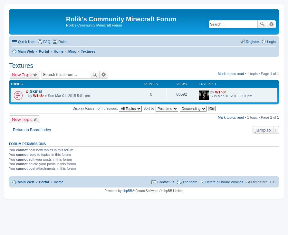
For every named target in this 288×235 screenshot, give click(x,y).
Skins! (36, 91)
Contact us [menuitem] (165, 182)
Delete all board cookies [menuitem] (224, 182)
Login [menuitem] (271, 42)
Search (262, 24)
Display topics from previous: (107, 108)
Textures (21, 65)
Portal (44, 51)
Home (59, 182)
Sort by (160, 108)
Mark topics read (231, 74)
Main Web (26, 182)
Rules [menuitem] (62, 42)
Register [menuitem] (252, 42)
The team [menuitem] (189, 182)
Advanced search (271, 24)
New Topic (22, 75)
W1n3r (38, 96)
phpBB (127, 191)
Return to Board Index (32, 130)
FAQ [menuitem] (46, 42)
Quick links (26, 42)
